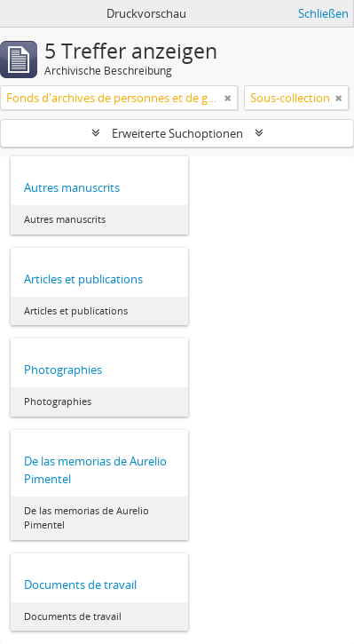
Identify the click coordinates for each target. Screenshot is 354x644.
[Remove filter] (228, 98)
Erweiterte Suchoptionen (177, 133)
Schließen (323, 13)
